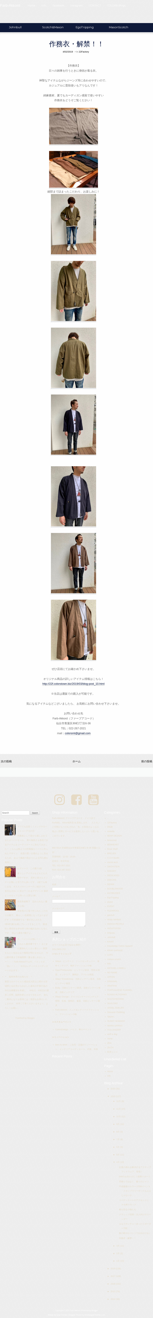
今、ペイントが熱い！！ (29, 939)
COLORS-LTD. (59, 949)
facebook (58, 5)
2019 (113, 1096)
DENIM (110, 884)
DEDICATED (113, 875)
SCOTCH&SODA (115, 999)
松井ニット (112, 1052)
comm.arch (112, 862)
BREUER (111, 853)
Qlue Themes (62, 1315)
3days (58, 961)
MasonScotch (118, 27)
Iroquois (111, 933)
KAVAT (110, 941)
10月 (118, 1116)
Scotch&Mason (53, 27)
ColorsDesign (61, 1029)
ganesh (110, 915)
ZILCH (110, 1047)
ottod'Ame (112, 985)
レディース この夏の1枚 (29, 868)
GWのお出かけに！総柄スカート (134, 1176)
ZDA (109, 1043)
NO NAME (112, 972)
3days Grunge (62, 996)
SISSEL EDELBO (115, 1008)
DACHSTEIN (113, 866)
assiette (111, 831)
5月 (118, 1154)
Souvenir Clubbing (116, 1012)
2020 (113, 1088)
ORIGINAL (112, 981)
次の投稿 (6, 761)
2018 (113, 1268)
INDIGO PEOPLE (115, 924)
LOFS (110, 955)
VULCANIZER (114, 1030)
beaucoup (112, 840)
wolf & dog (112, 1034)
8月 (118, 1132)
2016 (113, 1284)
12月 (118, 1101)
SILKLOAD (112, 1003)
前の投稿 (146, 761)
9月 (118, 1124)
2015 (113, 1291)
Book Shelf (112, 849)
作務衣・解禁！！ (76, 44)
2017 (113, 1276)
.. (107, 818)
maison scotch (114, 959)
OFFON (111, 977)
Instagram (76, 5)
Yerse (110, 1038)
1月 (118, 1261)
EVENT (110, 906)
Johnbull (15, 27)
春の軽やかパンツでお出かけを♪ (134, 1233)
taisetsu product (114, 1025)
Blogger (30, 1018)
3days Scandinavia (64, 979)
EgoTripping (85, 27)
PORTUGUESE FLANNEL (119, 990)
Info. (44, 5)
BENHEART (113, 844)
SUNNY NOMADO (116, 1021)
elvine (110, 902)
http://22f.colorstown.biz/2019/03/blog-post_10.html (73, 683)
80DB (110, 827)
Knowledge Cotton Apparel (120, 946)
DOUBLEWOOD (115, 888)
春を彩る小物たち (127, 1209)
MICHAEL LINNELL (116, 968)
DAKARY (111, 871)
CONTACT (95, 5)
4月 (118, 1162)
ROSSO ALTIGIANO (117, 994)
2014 (113, 1299)
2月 (118, 1253)
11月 (118, 1109)
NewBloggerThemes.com (95, 1315)
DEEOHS (111, 880)
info (109, 1076)
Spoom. (111, 1016)
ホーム (76, 761)
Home (31, 5)
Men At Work (61, 1044)
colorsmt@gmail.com (77, 733)
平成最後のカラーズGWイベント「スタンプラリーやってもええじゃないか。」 (135, 1190)
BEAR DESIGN (114, 835)
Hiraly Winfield (114, 919)
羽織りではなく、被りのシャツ (134, 1181)
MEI (109, 963)
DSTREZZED (113, 893)
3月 (118, 1246)
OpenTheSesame (63, 970)
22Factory (84, 51)
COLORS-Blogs (116, 5)
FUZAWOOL (113, 910)
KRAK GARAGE (115, 950)
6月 (118, 1147)
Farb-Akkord (61, 1010)
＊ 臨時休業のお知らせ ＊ (18, 976)
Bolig (57, 988)
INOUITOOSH (114, 928)
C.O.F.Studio (113, 858)
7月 (118, 1139)
